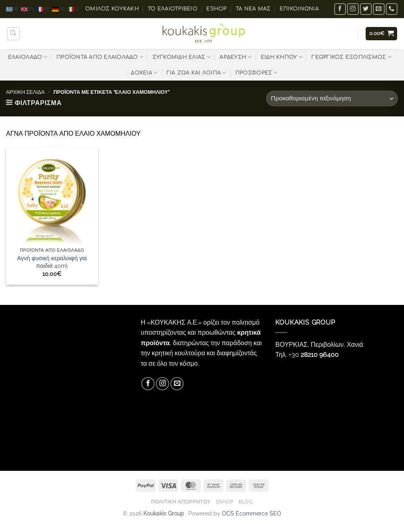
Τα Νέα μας (253, 9)
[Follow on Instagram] (353, 9)
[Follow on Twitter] (366, 9)
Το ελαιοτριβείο (172, 9)
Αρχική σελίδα (25, 92)
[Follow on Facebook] (340, 9)
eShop (216, 9)
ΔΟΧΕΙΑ (144, 73)
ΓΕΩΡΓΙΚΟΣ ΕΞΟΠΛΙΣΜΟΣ (351, 57)
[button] (382, 33)
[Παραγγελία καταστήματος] (332, 98)
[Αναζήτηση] (13, 33)
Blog (246, 502)
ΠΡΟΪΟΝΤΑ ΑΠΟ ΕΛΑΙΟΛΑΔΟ (100, 57)
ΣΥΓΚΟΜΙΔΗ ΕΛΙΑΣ (182, 57)
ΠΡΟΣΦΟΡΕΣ (256, 73)
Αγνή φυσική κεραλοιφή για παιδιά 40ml (52, 262)
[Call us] (392, 9)
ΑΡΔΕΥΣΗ (235, 57)
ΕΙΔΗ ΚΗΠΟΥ (282, 57)
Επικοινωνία (299, 9)
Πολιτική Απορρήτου (181, 502)
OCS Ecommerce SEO (251, 513)
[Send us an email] (379, 9)
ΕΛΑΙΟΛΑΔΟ (28, 57)
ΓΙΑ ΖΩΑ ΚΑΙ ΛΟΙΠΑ (196, 73)
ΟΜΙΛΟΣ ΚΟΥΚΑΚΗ (112, 9)
